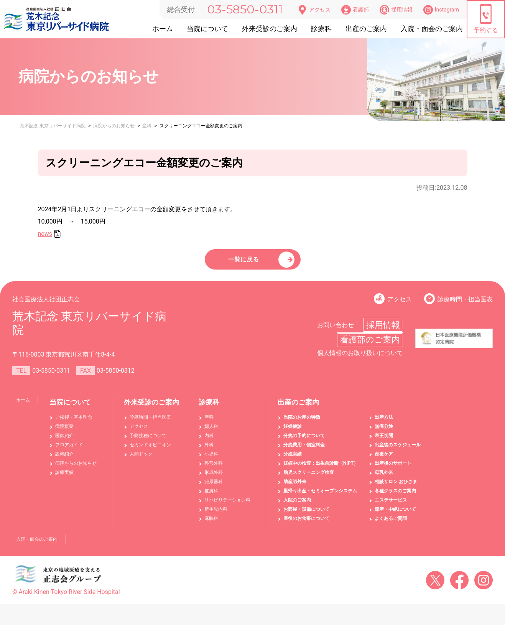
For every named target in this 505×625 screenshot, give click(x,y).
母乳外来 (384, 477)
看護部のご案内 (370, 344)
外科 (209, 449)
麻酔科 (211, 523)
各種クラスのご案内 (395, 495)
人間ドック (141, 459)
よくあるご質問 (391, 523)
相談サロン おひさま (396, 486)
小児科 (211, 459)
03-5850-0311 (245, 9)
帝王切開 (384, 440)
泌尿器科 (213, 486)
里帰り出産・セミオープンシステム (320, 495)
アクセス (314, 10)
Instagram (441, 10)
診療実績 (64, 477)
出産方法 (384, 422)
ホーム (162, 29)
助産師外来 (294, 486)
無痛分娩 (384, 431)
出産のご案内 (366, 29)
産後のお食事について (306, 523)
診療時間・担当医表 (465, 304)
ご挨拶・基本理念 (73, 422)
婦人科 (211, 431)
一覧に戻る (244, 261)
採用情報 (396, 10)
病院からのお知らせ (76, 468)
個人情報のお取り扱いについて (360, 358)
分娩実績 (292, 459)
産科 (209, 422)
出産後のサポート (393, 468)
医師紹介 (64, 440)
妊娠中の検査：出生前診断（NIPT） (320, 468)
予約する (486, 19)
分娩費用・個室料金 (304, 449)
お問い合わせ (335, 330)
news (45, 233)
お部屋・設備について (306, 514)
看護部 (355, 10)
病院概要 (64, 431)
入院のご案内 (297, 505)
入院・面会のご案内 (432, 29)
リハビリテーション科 (227, 505)
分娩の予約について (304, 440)
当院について (207, 29)
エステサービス (391, 505)
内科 (209, 440)
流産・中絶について (395, 514)
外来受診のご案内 (269, 29)
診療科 (321, 29)
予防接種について (148, 440)
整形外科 (213, 468)
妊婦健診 (292, 431)
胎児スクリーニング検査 (308, 477)
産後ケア (384, 459)
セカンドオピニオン (150, 449)
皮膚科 (211, 495)
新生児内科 (215, 514)
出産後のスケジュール (398, 449)
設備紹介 (64, 459)
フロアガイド (69, 449)
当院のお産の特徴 (301, 422)
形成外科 (213, 477)
